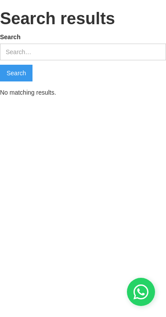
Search (10, 37)
